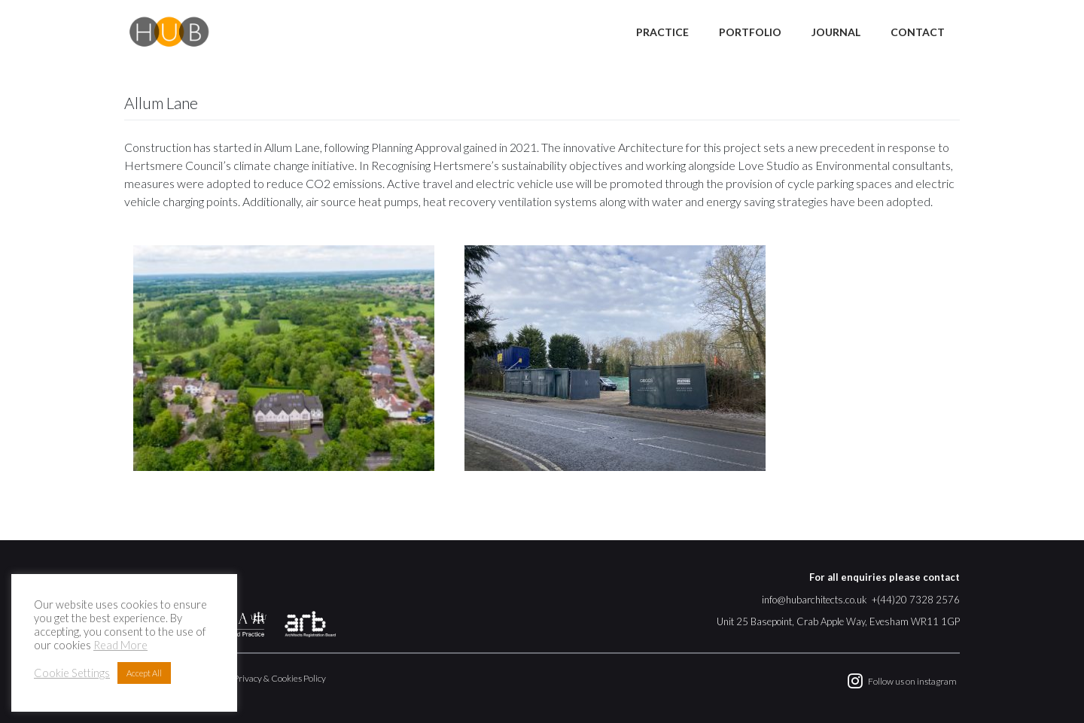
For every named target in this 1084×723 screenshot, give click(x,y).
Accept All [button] (144, 673)
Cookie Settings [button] (72, 673)
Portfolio (750, 32)
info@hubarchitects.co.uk (814, 600)
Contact (918, 32)
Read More (120, 645)
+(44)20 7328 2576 (916, 600)
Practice (662, 32)
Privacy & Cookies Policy (279, 678)
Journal (835, 32)
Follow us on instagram (912, 681)
